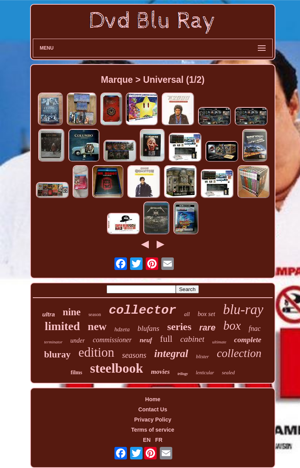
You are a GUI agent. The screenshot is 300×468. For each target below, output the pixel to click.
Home (153, 399)
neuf (145, 340)
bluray (57, 354)
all (187, 314)
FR (158, 440)
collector (142, 310)
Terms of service (152, 430)
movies (160, 371)
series (179, 326)
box (232, 325)
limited (62, 326)
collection (239, 353)
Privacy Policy (152, 419)
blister (202, 356)
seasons (134, 355)
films (76, 372)
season (94, 314)
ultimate (219, 341)
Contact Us (152, 409)
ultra (48, 314)
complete (247, 340)
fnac (254, 328)
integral (171, 353)
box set (206, 314)
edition (96, 352)
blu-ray (243, 309)
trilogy (183, 374)
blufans (148, 328)
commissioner (112, 340)
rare (207, 327)
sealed (228, 372)
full (166, 339)
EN (146, 440)
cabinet (192, 339)
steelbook (116, 368)
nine (72, 312)
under (77, 340)
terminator (53, 341)
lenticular (205, 372)
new (97, 326)
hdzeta (122, 329)
